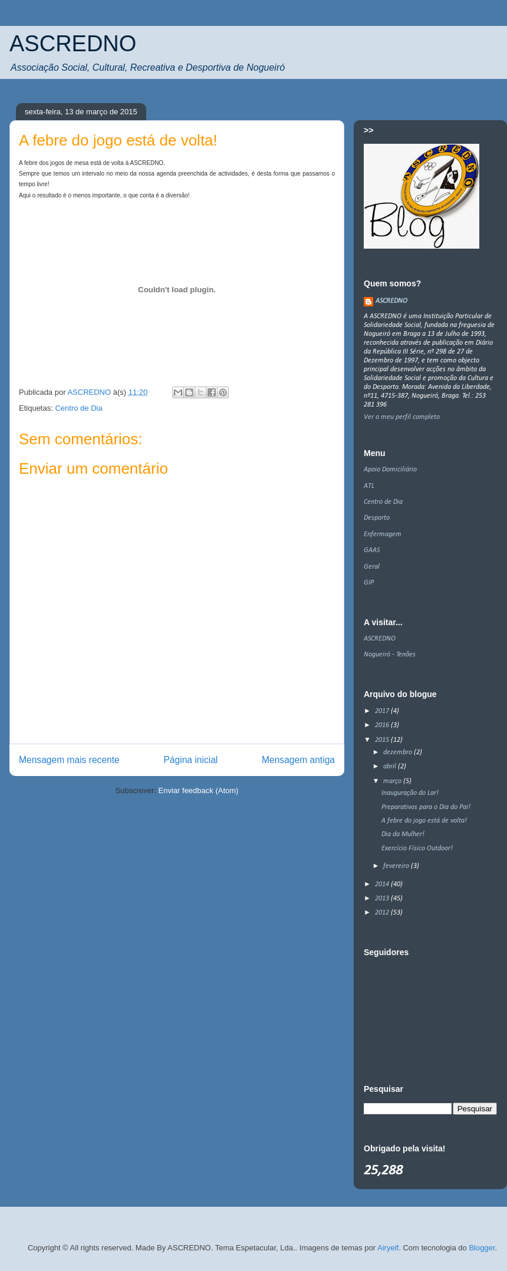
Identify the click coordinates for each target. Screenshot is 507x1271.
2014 (383, 884)
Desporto (377, 517)
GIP (369, 582)
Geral (372, 566)
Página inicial (190, 760)
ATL (369, 486)
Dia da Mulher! (402, 834)
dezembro (398, 752)
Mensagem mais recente (69, 760)
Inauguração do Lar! (410, 793)
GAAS (372, 550)
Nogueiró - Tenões (390, 654)
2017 (383, 711)
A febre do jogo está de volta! (424, 820)
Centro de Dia (78, 408)
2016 (383, 725)
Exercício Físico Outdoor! (417, 848)
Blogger (482, 1247)
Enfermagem (382, 534)
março (393, 781)
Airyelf (388, 1247)
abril (390, 766)
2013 (383, 898)
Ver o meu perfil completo (402, 417)
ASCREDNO (72, 43)
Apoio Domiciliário (390, 469)
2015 (383, 740)
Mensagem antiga (298, 760)
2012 (383, 912)
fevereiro (397, 866)
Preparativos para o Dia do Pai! (425, 807)
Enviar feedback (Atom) (199, 790)
